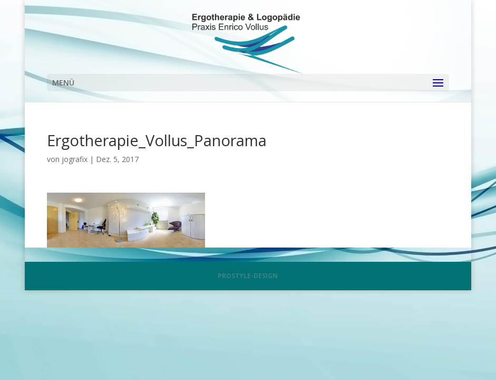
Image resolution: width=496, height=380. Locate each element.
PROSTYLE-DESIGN (248, 275)
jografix (74, 159)
